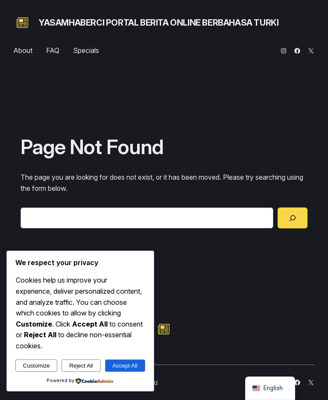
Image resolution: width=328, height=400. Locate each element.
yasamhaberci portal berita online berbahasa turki (158, 23)
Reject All (81, 365)
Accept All (125, 365)
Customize (36, 365)
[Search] (293, 217)
